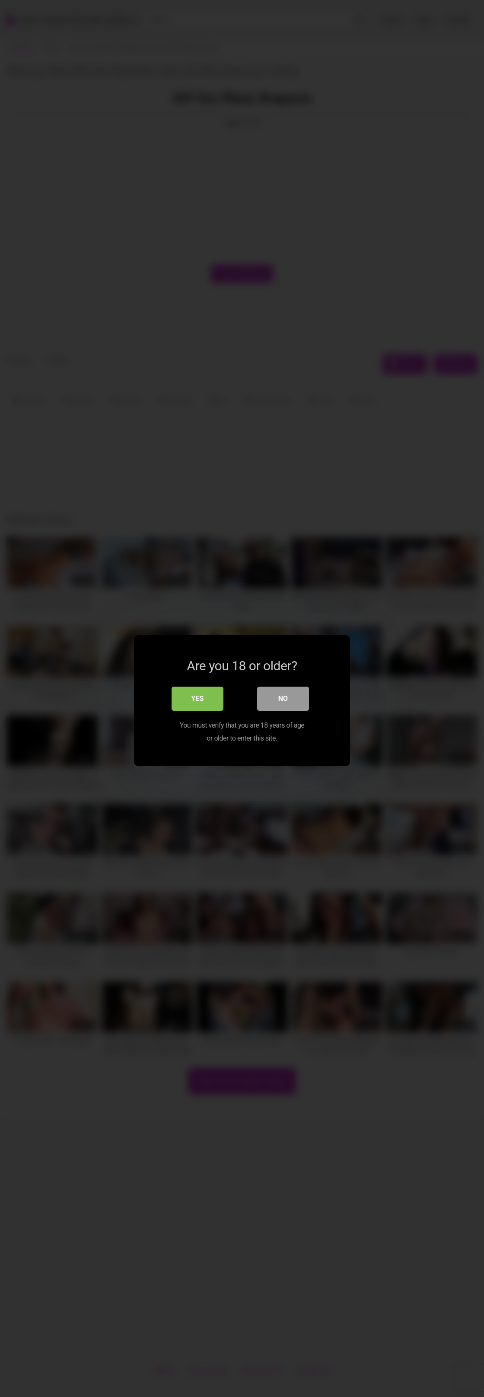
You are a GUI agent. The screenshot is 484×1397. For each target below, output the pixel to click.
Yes (197, 696)
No (283, 696)
